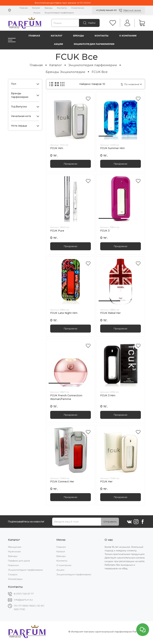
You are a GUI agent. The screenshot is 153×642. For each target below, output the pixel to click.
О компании (77, 8)
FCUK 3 (105, 230)
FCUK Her (106, 481)
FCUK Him (56, 148)
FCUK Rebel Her (110, 312)
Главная (24, 8)
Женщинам (14, 546)
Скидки (12, 574)
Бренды (49, 8)
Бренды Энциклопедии (65, 72)
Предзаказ (70, 163)
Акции (36, 13)
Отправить (110, 521)
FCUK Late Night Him (63, 312)
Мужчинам (14, 551)
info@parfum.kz (23, 599)
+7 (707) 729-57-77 (106, 10)
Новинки (13, 565)
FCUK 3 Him (107, 395)
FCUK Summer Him (112, 148)
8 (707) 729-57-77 (24, 593)
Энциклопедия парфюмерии (59, 13)
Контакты (62, 8)
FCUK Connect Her (62, 481)
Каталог (36, 8)
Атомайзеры (15, 578)
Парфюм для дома (19, 560)
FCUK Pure (57, 230)
